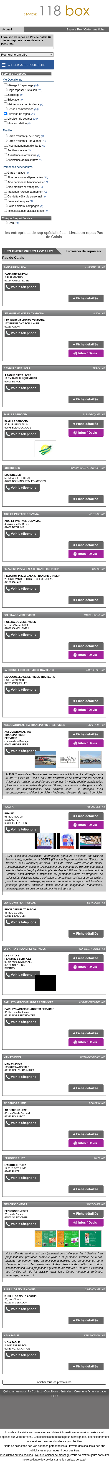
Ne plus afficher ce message (52, 1455)
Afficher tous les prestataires (54, 1382)
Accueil (7, 29)
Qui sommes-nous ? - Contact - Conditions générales (37, 1391)
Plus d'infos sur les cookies (16, 1455)
